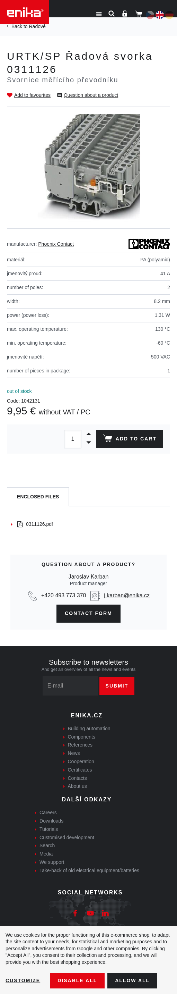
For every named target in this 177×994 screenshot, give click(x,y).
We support (51, 862)
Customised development (66, 837)
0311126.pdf (35, 524)
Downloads (51, 821)
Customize (23, 980)
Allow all (132, 980)
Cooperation (81, 761)
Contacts (77, 778)
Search (47, 845)
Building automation (89, 728)
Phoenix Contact (56, 244)
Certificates (80, 770)
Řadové (37, 26)
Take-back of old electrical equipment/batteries (89, 870)
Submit (117, 686)
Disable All (77, 980)
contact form (88, 613)
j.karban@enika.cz (127, 595)
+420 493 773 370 (63, 595)
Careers (48, 812)
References (80, 745)
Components (81, 737)
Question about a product (91, 95)
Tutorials (48, 829)
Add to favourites (32, 95)
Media (46, 854)
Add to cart (130, 440)
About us (77, 786)
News (74, 753)
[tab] (38, 496)
